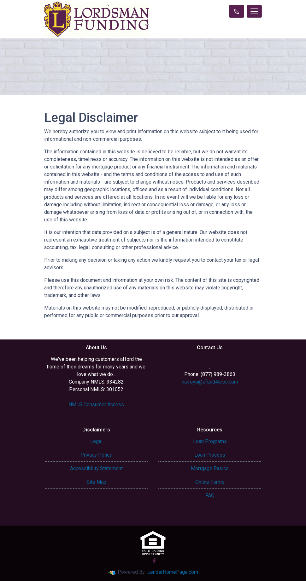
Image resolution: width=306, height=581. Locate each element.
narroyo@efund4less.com (210, 382)
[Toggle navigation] (254, 11)
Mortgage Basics (210, 468)
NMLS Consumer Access (96, 404)
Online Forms (210, 482)
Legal (96, 441)
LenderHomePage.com (172, 572)
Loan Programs (210, 441)
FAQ (210, 495)
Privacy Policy (96, 455)
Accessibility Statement (96, 468)
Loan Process (209, 455)
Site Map (96, 482)
